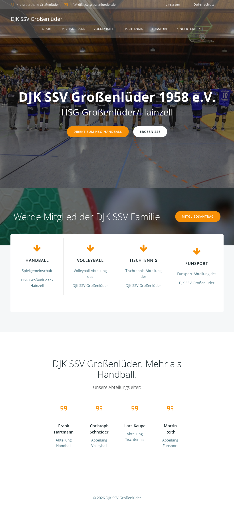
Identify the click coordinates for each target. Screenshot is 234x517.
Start (47, 29)
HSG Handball (73, 29)
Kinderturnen (188, 29)
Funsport (160, 29)
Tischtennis (133, 29)
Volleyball (103, 29)
